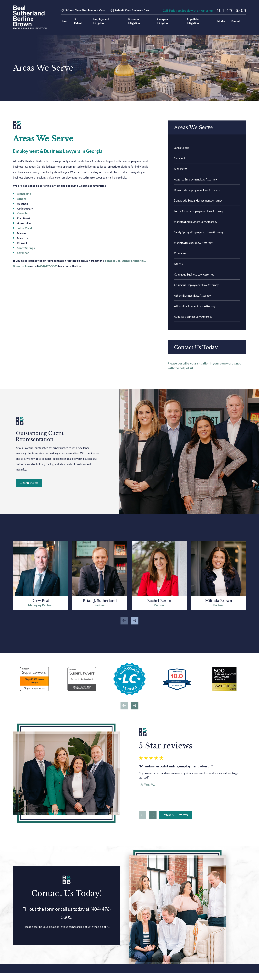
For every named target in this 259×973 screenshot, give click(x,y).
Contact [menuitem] (235, 21)
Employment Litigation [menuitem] (101, 21)
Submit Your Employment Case (85, 10)
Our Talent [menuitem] (78, 21)
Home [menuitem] (64, 21)
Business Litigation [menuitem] (134, 21)
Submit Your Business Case (132, 10)
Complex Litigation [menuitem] (163, 21)
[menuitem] (207, 147)
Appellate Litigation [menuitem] (193, 21)
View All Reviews (176, 815)
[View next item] (134, 705)
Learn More (29, 482)
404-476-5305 (231, 10)
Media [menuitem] (221, 21)
